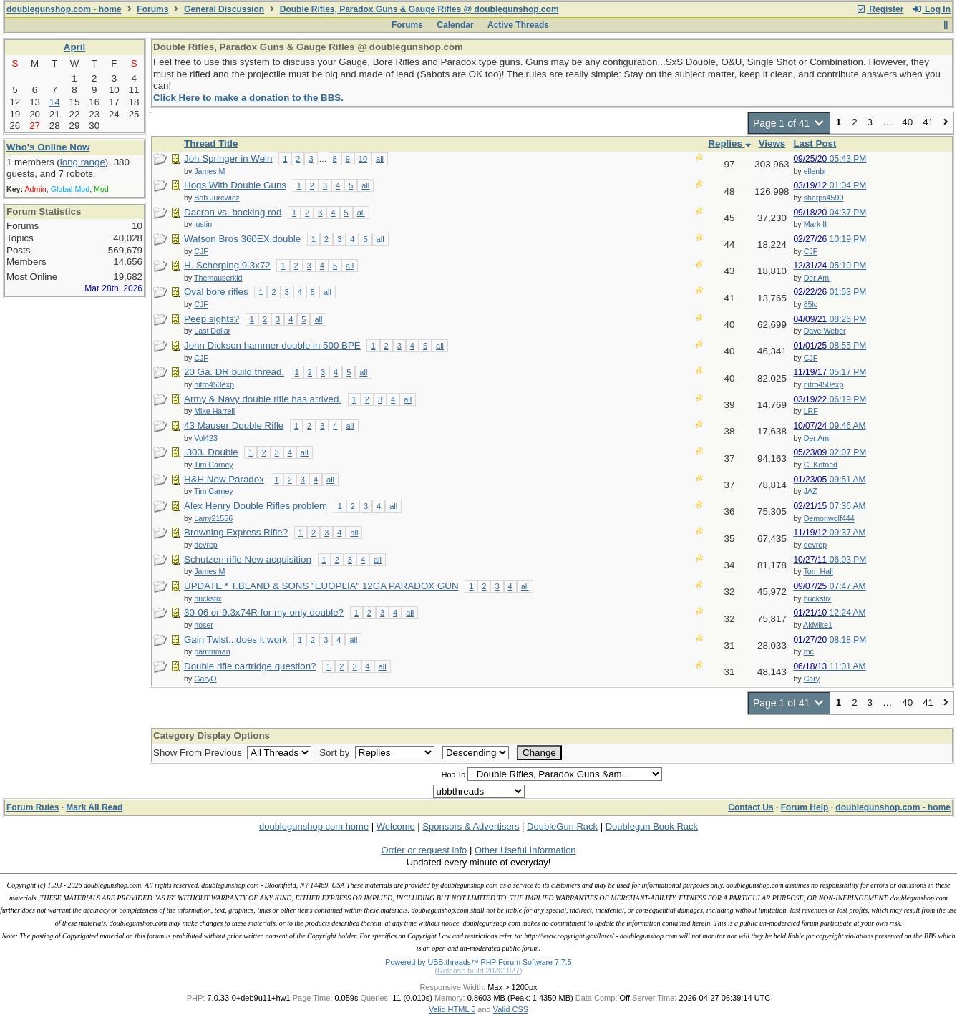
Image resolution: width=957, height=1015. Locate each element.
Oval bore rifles (216, 291)
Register (879, 9)
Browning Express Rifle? (236, 532)
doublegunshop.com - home (64, 9)
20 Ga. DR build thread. (234, 371)
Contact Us (750, 807)
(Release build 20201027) (478, 970)
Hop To (454, 774)
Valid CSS (510, 1009)
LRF (811, 411)
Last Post (814, 143)
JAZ (810, 491)
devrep (815, 544)
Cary (812, 678)
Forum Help (805, 807)
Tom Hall (817, 571)
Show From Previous (198, 752)
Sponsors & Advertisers (470, 826)
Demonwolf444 (829, 518)
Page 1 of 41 (789, 123)
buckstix (818, 598)
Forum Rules (32, 807)
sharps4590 (824, 197)
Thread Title (211, 143)
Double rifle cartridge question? (250, 666)
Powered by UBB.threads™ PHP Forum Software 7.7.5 (478, 962)
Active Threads (518, 25)
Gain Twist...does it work (235, 639)
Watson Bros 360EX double (242, 238)
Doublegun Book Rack (652, 826)
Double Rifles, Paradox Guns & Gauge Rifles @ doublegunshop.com (419, 9)
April (74, 47)
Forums (152, 9)
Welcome (396, 826)
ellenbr (815, 171)
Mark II (815, 224)
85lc (811, 304)
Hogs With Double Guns (235, 185)
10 (363, 159)
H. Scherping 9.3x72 (227, 265)
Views (772, 143)
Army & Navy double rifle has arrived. (262, 399)
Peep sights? (211, 319)
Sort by (335, 752)
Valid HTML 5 (452, 1009)
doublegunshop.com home (314, 826)
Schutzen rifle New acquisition (247, 559)
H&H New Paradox (224, 479)
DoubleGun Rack (562, 826)
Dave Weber (825, 330)
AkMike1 (817, 625)
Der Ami (817, 277)
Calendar (455, 25)
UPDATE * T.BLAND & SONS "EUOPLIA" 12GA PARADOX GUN (321, 586)
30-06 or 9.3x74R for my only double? (264, 612)
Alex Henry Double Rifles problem (255, 505)
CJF (811, 251)
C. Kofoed (820, 464)
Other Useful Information (525, 850)
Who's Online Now (47, 147)
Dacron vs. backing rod (232, 212)
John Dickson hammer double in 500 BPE (272, 345)
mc (809, 651)
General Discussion (224, 9)
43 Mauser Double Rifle (233, 425)
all (380, 159)
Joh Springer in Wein (228, 158)
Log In (931, 9)
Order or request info (424, 850)
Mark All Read (94, 807)
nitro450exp (824, 384)
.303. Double (211, 452)
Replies (729, 143)
